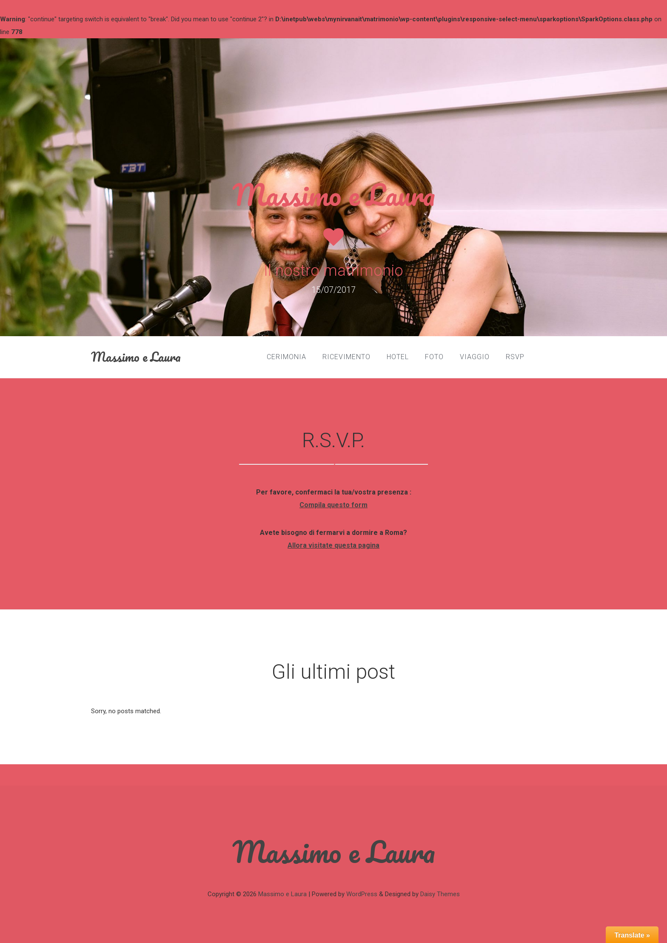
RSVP (515, 357)
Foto (434, 357)
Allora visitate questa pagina (333, 545)
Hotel (398, 357)
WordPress (361, 894)
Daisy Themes (440, 894)
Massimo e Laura (333, 194)
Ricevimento (346, 357)
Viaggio (475, 357)
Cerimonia (286, 357)
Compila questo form (333, 505)
